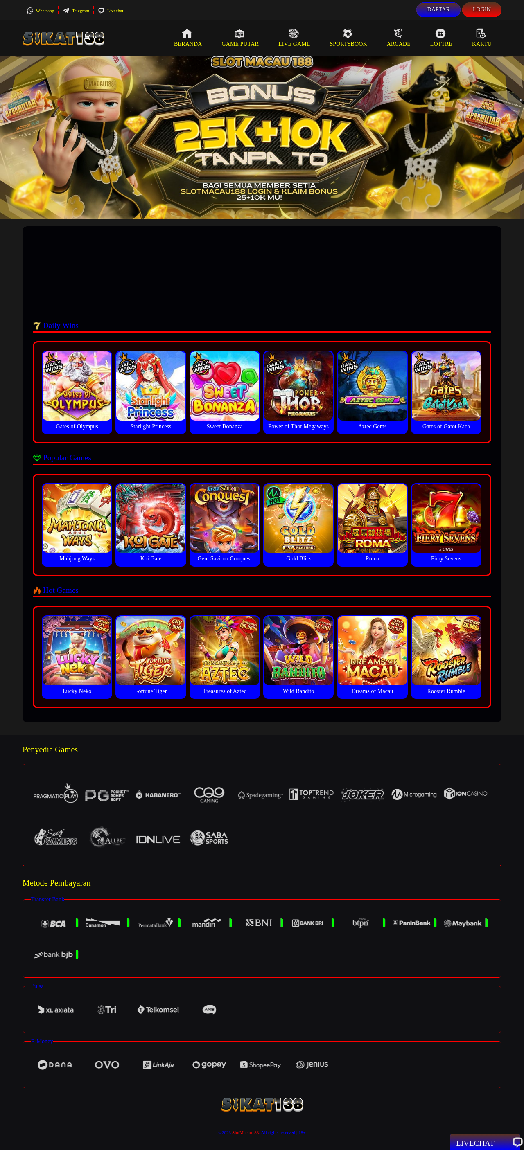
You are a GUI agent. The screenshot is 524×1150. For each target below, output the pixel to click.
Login (482, 10)
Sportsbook (348, 37)
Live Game (294, 37)
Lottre (441, 37)
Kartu (482, 37)
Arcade (399, 37)
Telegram (76, 10)
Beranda (188, 37)
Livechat (110, 10)
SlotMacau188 (245, 1132)
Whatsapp (40, 10)
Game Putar (240, 37)
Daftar (438, 10)
